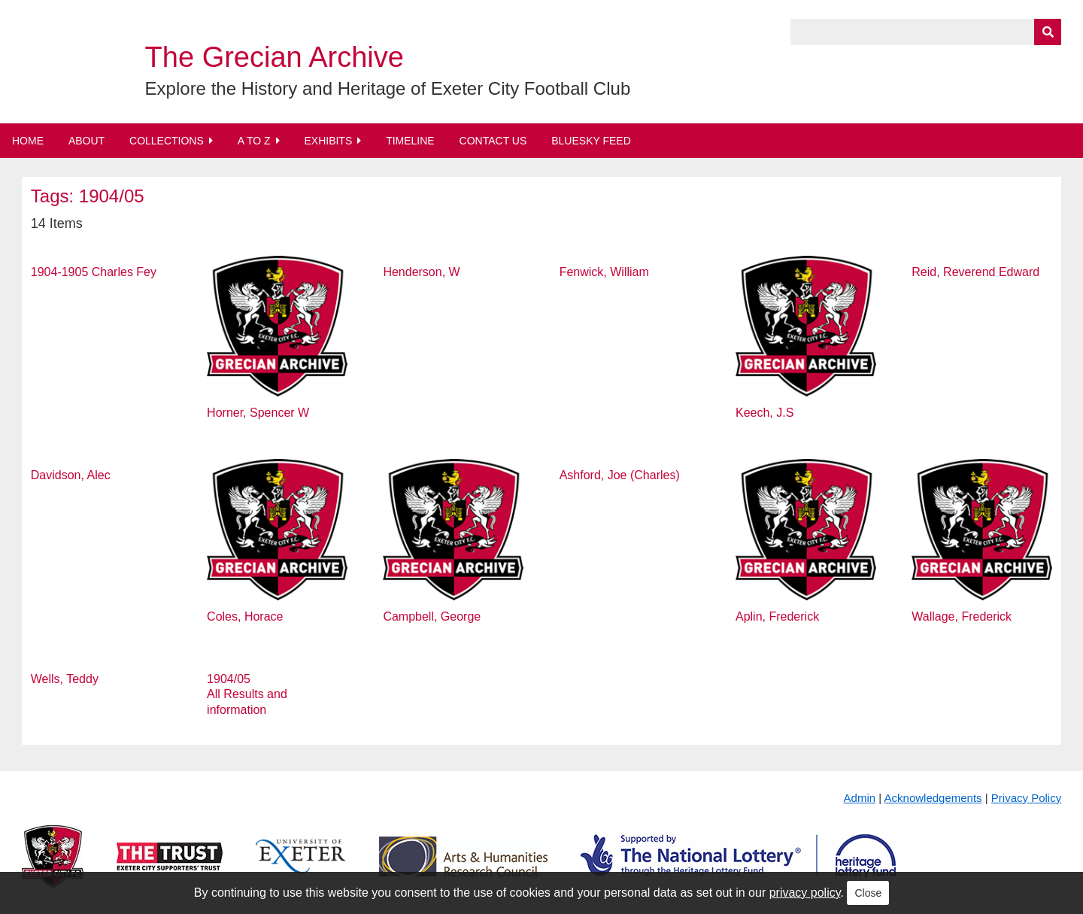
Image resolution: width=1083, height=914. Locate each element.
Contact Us (493, 141)
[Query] (925, 32)
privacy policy (805, 892)
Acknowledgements (933, 797)
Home (28, 141)
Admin (860, 797)
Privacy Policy (1026, 797)
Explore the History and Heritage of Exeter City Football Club (388, 88)
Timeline (410, 141)
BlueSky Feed (591, 141)
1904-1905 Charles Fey (93, 272)
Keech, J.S (764, 412)
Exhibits (328, 141)
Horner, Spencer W (258, 412)
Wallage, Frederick (962, 616)
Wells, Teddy (65, 679)
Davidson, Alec (71, 475)
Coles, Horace (245, 616)
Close (867, 893)
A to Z (254, 141)
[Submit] (1047, 32)
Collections (166, 141)
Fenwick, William (604, 272)
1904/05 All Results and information (247, 695)
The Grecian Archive (274, 57)
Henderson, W (421, 272)
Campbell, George (432, 616)
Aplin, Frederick (777, 616)
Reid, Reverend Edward (975, 272)
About (86, 141)
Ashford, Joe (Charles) (620, 475)
